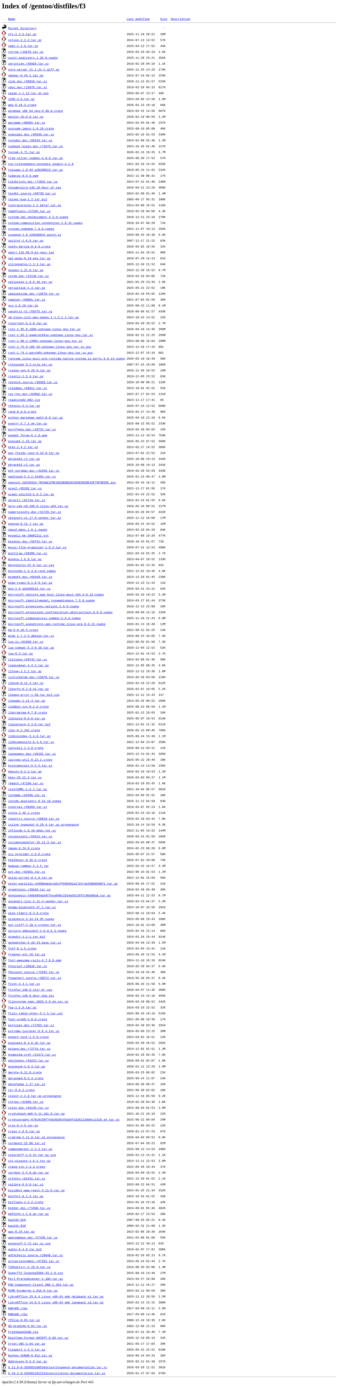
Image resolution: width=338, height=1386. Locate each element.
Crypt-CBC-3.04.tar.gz (26, 1344)
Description (180, 19)
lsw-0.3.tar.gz (20, 653)
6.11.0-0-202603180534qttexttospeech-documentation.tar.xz (57, 1367)
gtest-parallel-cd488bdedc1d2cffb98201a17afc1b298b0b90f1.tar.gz (63, 883)
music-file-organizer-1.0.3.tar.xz (37, 547)
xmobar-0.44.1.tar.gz (26, 75)
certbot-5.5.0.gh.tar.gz (28, 1172)
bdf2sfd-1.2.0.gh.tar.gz (28, 1214)
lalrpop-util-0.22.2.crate (30, 760)
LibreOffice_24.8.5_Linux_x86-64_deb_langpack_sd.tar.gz (56, 1302)
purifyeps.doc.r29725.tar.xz (32, 429)
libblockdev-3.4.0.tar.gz (29, 736)
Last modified (137, 19)
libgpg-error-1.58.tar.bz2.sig (33, 695)
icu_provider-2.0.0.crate (29, 854)
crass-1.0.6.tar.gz (24, 1131)
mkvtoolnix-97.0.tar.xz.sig (31, 565)
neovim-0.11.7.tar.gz (26, 524)
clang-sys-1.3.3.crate (26, 1167)
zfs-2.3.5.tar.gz (22, 34)
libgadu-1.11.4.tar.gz (26, 701)
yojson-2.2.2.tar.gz (25, 40)
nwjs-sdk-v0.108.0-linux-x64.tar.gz (38, 506)
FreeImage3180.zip (23, 1332)
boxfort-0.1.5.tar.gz (26, 1196)
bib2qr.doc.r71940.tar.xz (29, 1208)
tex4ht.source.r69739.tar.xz (32, 193)
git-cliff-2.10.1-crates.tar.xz (34, 925)
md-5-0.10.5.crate (23, 630)
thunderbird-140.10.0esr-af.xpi (34, 187)
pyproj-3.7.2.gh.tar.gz (27, 423)
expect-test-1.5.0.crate (28, 1037)
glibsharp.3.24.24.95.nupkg (31, 919)
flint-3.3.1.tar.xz (24, 984)
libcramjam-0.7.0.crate (27, 712)
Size (163, 19)
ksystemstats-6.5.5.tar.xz (30, 765)
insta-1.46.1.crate (24, 813)
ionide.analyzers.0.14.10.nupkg (34, 801)
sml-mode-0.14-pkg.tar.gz (29, 258)
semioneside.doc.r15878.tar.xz (33, 294)
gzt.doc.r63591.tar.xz (26, 872)
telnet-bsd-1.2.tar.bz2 (27, 199)
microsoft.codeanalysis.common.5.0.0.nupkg (44, 618)
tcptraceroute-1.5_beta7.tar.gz (34, 205)
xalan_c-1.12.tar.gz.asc (28, 93)
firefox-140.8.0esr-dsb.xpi (31, 996)
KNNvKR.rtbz (18, 1314)
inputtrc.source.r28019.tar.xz (33, 819)
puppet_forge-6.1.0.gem (27, 435)
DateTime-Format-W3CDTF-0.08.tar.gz (38, 1338)
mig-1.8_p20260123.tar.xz (29, 588)
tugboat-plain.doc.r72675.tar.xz (35, 146)
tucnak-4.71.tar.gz (24, 152)
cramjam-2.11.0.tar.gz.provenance (36, 1137)
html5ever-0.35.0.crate (27, 860)
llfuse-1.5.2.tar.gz (25, 671)
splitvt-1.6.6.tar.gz (26, 240)
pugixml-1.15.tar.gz (25, 441)
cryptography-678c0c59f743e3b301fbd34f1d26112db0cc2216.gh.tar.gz (63, 1119)
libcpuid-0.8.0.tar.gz (26, 718)
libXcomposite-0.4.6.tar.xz (31, 742)
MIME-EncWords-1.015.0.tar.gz (33, 1290)
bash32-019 (17, 1220)
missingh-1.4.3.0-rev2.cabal (32, 571)
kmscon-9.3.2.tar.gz (25, 771)
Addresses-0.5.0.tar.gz (27, 1361)
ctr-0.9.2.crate (21, 1090)
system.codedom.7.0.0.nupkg (31, 229)
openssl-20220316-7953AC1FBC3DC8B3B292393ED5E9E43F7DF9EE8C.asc (62, 482)
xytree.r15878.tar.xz (26, 52)
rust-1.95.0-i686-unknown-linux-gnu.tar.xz (44, 329)
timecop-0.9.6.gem (23, 176)
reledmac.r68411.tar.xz (27, 388)
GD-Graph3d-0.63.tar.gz (27, 1326)
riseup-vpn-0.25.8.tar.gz (29, 370)
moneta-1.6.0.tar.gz (25, 559)
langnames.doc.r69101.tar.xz (32, 754)
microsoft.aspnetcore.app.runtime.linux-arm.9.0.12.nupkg (56, 624)
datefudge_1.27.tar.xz (26, 1084)
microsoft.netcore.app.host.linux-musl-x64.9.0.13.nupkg (56, 594)
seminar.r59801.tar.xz (26, 299)
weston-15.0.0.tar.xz (26, 117)
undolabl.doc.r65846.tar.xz (31, 134)
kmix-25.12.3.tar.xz (25, 777)
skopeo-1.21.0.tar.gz (26, 270)
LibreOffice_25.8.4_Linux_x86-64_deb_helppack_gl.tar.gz (56, 1296)
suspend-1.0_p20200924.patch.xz (34, 235)
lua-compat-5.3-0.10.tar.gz (31, 647)
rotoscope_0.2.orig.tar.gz (30, 364)
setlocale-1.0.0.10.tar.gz (30, 282)
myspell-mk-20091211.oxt (28, 535)
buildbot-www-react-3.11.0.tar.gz (36, 1190)
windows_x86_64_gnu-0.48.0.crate (35, 111)
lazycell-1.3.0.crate (26, 748)
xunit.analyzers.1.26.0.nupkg (33, 58)
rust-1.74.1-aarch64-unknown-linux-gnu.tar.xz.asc (50, 353)
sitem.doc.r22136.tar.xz (28, 276)
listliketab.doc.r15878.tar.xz (33, 677)
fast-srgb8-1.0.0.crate (27, 1019)
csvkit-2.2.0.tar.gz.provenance (34, 1096)
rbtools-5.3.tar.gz (24, 406)
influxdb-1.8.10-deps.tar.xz (32, 830)
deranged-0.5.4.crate (26, 1078)
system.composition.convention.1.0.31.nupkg (45, 223)
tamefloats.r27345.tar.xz (29, 211)
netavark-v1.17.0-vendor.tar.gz (34, 518)
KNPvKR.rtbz (18, 1308)
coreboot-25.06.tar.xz (26, 1143)
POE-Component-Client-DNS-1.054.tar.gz (41, 1285)
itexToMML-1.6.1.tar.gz (27, 789)
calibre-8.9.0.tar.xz (26, 1184)
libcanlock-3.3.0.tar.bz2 (29, 724)
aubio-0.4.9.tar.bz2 (25, 1249)
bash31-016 (17, 1226)
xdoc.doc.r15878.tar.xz (27, 87)
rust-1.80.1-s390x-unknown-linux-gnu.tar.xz (45, 341)
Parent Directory (22, 28)
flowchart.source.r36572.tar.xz (34, 978)
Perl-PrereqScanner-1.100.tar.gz (35, 1279)
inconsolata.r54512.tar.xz (30, 836)
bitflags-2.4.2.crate (26, 1202)
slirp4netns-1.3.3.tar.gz (29, 264)
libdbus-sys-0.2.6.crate (28, 706)
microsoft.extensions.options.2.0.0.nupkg (43, 606)
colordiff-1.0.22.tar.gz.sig (32, 1155)
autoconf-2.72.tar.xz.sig (29, 1243)
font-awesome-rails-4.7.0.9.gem (34, 960)
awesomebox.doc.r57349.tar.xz (33, 1237)
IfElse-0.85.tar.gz (24, 1320)
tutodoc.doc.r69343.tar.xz (30, 140)
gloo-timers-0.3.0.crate (28, 913)
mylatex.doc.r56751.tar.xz (30, 541)
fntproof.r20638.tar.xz (27, 966)
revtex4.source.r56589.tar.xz (33, 382)
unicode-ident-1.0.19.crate (31, 128)
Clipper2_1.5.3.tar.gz (26, 1349)
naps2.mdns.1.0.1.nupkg (27, 529)
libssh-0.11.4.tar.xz (26, 683)
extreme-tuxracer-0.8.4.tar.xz (33, 1031)
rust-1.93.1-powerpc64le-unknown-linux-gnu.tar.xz (50, 335)
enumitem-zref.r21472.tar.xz (32, 1054)
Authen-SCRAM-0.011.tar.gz (30, 1355)
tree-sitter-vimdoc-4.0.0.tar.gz (35, 158)
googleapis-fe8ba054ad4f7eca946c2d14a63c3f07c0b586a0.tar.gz (59, 895)
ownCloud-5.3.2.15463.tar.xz (32, 476)
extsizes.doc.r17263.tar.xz (31, 1025)
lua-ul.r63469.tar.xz (26, 642)
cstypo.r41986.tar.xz (26, 1102)
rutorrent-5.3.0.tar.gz (27, 323)
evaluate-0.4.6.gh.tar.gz (29, 1043)
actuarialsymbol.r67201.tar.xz (33, 1261)
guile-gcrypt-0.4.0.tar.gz (30, 878)
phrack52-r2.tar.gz (24, 465)
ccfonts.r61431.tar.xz (26, 1178)
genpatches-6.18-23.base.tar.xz (34, 942)
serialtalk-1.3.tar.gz (26, 288)
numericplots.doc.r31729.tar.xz (34, 512)
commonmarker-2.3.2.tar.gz (30, 1149)
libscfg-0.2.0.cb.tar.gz (28, 689)
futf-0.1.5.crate (22, 948)
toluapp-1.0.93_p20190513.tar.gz (35, 170)
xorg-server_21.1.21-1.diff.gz (33, 69)
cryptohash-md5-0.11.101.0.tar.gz (36, 1113)
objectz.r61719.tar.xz (26, 500)
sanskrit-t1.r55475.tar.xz (30, 311)
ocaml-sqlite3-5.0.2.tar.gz (31, 494)
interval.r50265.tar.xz (27, 807)
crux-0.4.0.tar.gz (23, 1125)
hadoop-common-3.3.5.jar (28, 866)
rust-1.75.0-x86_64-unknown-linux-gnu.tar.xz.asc (49, 347)
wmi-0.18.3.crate (22, 105)
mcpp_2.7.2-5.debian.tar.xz (31, 636)
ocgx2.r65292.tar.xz (25, 488)
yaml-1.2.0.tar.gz (23, 46)
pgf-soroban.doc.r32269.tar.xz (33, 471)
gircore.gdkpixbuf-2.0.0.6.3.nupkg (37, 931)
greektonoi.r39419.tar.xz (29, 889)
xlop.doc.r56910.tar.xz (27, 81)
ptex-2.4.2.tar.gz (23, 447)
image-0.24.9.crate (24, 848)
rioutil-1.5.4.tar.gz (26, 376)
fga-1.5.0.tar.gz (22, 1007)
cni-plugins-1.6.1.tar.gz (29, 1161)
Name (11, 19)
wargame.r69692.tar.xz (26, 122)
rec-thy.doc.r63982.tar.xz (30, 394)
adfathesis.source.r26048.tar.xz (35, 1255)
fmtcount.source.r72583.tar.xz (33, 972)
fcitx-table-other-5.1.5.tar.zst (35, 1013)
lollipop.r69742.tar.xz (27, 659)
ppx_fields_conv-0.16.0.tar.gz (33, 453)
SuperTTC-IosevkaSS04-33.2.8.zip (35, 1273)
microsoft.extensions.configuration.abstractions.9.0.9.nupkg (60, 612)
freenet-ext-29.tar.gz (26, 954)
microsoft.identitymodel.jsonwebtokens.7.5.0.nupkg (51, 600)
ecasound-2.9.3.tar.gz (26, 1066)
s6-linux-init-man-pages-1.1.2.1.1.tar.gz (43, 317)
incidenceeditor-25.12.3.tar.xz (34, 842)
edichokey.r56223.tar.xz (28, 1060)
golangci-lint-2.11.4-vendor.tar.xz (38, 901)
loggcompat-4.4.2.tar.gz (28, 665)
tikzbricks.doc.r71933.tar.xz (33, 181)
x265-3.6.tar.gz (21, 99)
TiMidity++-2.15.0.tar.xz (29, 1267)
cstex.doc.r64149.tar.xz (28, 1108)
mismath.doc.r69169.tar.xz (30, 577)
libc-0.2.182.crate (24, 730)
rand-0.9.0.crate (22, 412)
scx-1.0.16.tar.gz (23, 305)
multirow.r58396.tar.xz (27, 553)
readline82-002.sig (24, 400)
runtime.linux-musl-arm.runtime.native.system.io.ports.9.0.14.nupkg (66, 358)
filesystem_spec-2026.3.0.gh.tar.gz (38, 1001)
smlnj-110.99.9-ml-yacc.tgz (31, 252)
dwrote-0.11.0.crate (25, 1072)
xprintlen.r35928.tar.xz (28, 63)
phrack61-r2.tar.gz (24, 459)
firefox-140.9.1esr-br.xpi (30, 990)
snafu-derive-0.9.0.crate (29, 246)
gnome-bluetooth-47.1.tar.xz (32, 907)
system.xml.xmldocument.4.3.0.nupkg (38, 217)
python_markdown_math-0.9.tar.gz (35, 417)
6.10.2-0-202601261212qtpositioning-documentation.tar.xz (56, 1373)
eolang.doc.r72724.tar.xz (29, 1049)
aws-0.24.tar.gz (21, 1231)
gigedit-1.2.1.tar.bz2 (26, 937)
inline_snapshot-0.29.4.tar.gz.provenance (43, 824)
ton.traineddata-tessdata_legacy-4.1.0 (41, 164)
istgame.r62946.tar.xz (26, 795)
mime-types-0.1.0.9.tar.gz (30, 583)
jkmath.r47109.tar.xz (26, 783)
